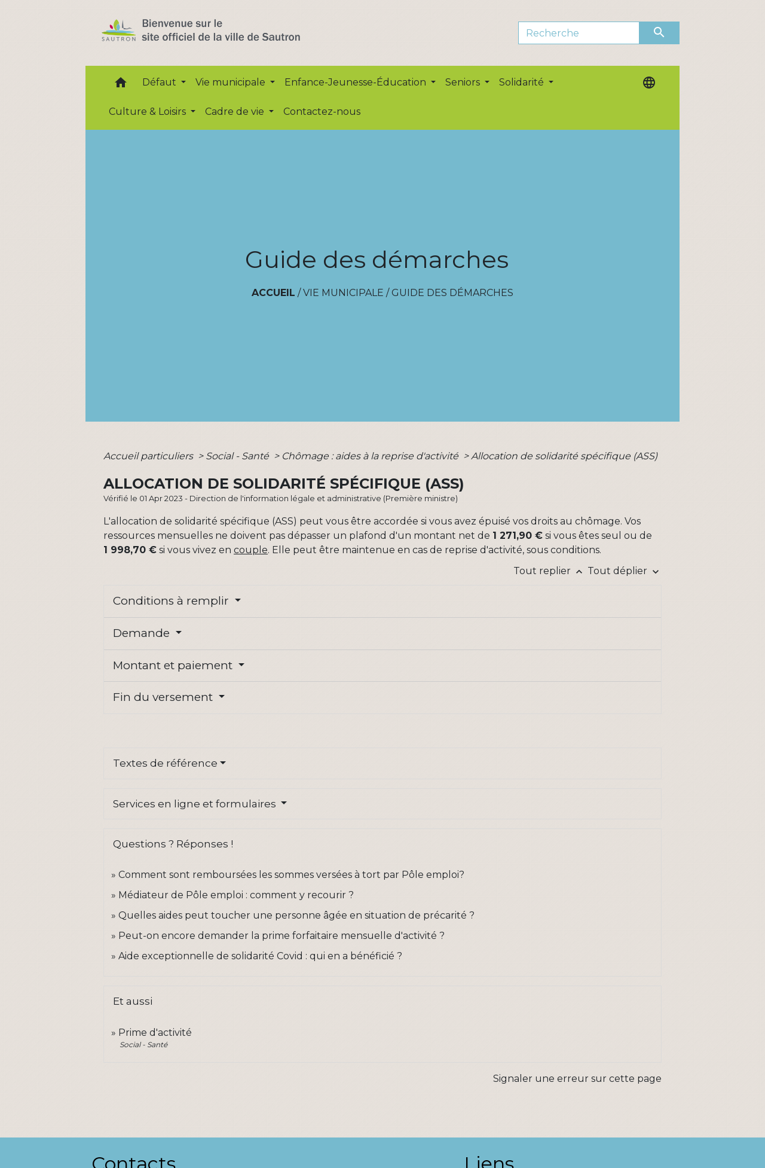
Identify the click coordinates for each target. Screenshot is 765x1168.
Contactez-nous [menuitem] (321, 111)
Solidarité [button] (522, 82)
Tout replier (550, 571)
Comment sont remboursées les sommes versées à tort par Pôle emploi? (291, 874)
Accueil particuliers (149, 456)
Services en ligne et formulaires (196, 804)
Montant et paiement (174, 665)
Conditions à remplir (172, 601)
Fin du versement (164, 697)
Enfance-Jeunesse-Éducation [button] (356, 82)
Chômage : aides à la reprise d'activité (371, 456)
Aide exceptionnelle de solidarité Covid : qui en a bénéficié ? (260, 956)
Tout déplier (624, 571)
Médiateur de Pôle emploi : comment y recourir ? (236, 895)
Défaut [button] (160, 82)
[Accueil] (222, 33)
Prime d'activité (155, 1032)
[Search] (578, 33)
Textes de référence (165, 763)
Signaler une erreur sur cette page (577, 1078)
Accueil (273, 292)
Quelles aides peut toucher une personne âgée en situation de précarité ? (296, 915)
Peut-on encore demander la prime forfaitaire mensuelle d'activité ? (281, 935)
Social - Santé (238, 456)
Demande (143, 633)
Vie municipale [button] (231, 82)
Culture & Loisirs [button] (148, 111)
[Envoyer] (659, 33)
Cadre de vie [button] (236, 111)
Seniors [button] (463, 82)
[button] (120, 85)
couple (251, 550)
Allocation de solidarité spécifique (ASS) (564, 456)
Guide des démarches (452, 292)
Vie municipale (343, 292)
